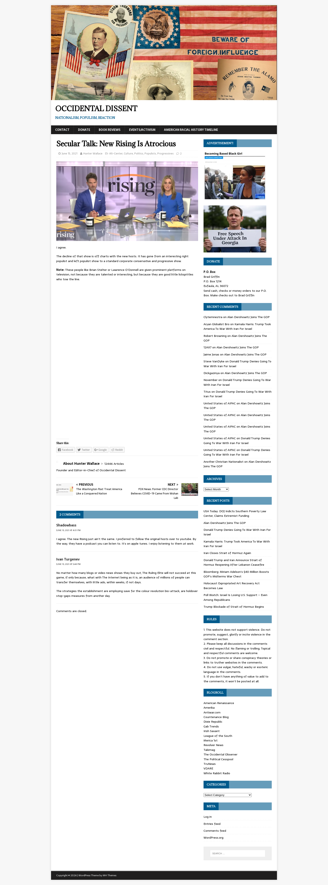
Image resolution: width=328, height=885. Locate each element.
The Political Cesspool (218, 759)
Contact (62, 129)
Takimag (209, 749)
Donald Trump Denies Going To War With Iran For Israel (237, 440)
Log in (208, 816)
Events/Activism (142, 129)
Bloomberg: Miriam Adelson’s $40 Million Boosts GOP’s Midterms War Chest (236, 574)
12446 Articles (114, 463)
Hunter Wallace (92, 153)
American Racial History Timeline (191, 129)
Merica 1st (211, 740)
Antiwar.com (212, 712)
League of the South (218, 735)
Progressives (165, 153)
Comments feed (215, 830)
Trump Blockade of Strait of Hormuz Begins (234, 606)
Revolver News (213, 745)
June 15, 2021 (69, 153)
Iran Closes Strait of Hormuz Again (227, 553)
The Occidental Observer (220, 754)
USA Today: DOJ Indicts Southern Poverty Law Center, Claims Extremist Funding (235, 513)
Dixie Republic (213, 721)
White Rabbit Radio (217, 773)
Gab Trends (211, 726)
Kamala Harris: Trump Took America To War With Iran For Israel (237, 326)
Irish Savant (212, 731)
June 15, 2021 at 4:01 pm (68, 530)
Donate (84, 129)
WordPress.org (213, 837)
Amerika (209, 707)
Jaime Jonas (211, 354)
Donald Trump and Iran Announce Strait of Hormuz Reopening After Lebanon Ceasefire (234, 562)
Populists (150, 153)
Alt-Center (116, 153)
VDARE (208, 768)
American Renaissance (219, 703)
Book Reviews (109, 129)
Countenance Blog (216, 717)
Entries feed (212, 823)
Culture (128, 153)
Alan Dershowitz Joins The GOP (248, 317)
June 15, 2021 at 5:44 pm (68, 564)
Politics (138, 153)
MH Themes (109, 875)
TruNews (210, 763)
